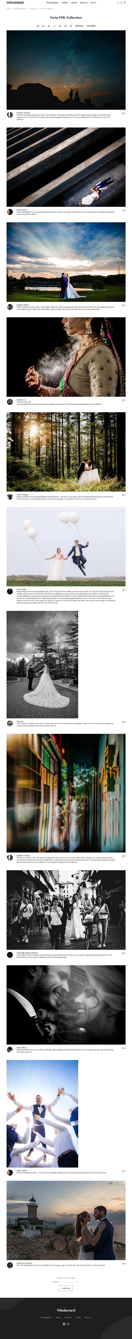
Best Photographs (19, 9)
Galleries (91, 26)
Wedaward (15, 3)
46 (49, 26)
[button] (123, 113)
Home (9, 9)
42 (71, 26)
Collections (32, 9)
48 (38, 26)
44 (60, 26)
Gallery (65, 2)
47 (43, 26)
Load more (66, 1288)
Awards (74, 2)
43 (65, 26)
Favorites (68, 1317)
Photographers (53, 2)
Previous (79, 26)
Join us (93, 2)
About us (83, 2)
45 (54, 26)
